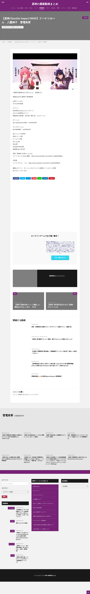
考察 (58, 8)
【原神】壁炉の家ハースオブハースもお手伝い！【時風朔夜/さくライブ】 (22, 571)
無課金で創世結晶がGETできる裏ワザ (43, 522)
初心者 (53, 8)
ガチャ (48, 8)
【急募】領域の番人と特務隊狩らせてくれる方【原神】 (55, 436)
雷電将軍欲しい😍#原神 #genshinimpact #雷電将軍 (49, 376)
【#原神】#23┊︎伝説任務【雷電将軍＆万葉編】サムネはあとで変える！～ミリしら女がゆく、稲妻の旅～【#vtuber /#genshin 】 (34, 461)
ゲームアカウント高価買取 (40, 527)
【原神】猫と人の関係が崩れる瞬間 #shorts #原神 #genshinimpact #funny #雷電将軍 (11, 460)
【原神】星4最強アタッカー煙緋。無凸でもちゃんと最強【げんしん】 (54, 340)
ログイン (28, 394)
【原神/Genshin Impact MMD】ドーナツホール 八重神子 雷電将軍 (30, 42)
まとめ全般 (20, 8)
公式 (69, 8)
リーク (36, 8)
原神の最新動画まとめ (45, 4)
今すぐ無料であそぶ (60, 258)
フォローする (57, 278)
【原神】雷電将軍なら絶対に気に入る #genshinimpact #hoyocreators (77, 460)
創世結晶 (74, 8)
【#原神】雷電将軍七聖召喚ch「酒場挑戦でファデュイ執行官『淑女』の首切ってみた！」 (53, 352)
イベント (63, 8)
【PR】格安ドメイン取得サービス (42, 537)
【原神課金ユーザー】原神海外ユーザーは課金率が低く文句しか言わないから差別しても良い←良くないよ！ (22, 519)
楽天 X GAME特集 (38, 513)
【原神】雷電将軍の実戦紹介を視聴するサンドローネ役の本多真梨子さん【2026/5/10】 (11, 437)
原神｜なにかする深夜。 (22, 531)
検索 (4, 500)
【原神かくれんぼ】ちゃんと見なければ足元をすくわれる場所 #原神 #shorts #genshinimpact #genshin (22, 545)
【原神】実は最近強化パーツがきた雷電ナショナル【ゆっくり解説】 (33, 437)
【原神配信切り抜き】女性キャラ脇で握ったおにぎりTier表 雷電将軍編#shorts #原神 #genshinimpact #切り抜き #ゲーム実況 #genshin (54, 366)
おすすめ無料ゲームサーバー (41, 518)
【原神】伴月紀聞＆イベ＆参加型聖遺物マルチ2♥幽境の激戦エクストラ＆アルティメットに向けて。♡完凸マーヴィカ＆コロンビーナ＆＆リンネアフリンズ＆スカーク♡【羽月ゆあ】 (56, 463)
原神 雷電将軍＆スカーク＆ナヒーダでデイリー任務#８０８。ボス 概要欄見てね (78, 437)
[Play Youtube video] (45, 71)
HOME (3, 42)
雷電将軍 (41, 8)
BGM (30, 8)
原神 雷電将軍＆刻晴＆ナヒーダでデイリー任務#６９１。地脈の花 (54, 328)
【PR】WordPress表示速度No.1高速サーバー (44, 532)
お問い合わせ (36, 490)
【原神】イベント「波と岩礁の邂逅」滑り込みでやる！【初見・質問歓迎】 (22, 559)
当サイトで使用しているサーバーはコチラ (44, 508)
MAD (26, 8)
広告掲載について (38, 504)
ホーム (13, 8)
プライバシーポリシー (39, 499)
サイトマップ (36, 495)
